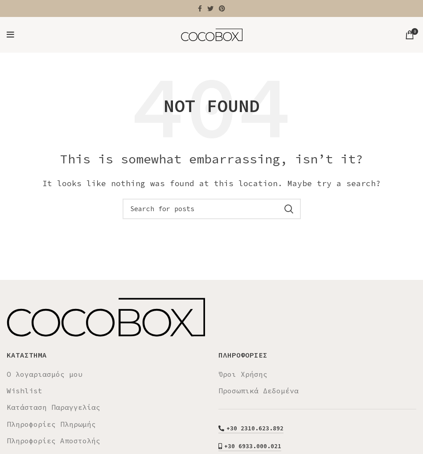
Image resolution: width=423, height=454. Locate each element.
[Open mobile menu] (10, 35)
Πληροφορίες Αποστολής (53, 440)
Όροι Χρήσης (242, 374)
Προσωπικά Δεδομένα (258, 390)
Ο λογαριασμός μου (44, 374)
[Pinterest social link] (222, 8)
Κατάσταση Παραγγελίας (53, 407)
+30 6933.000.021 (249, 446)
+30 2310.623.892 (250, 429)
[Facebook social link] (200, 8)
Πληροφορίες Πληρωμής (51, 424)
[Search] (212, 209)
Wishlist (24, 390)
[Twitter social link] (210, 8)
